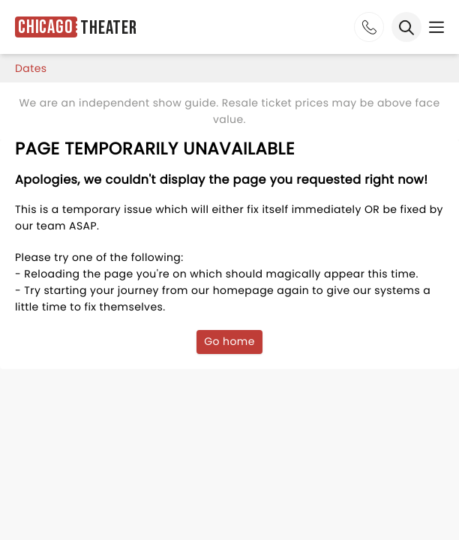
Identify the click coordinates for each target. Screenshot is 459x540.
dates (31, 68)
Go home (229, 341)
